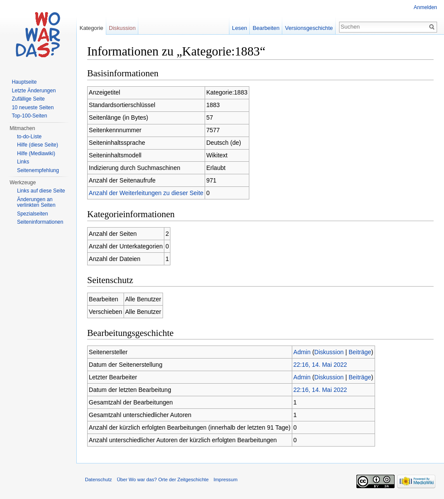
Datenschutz (98, 479)
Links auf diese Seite (41, 191)
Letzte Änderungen (34, 91)
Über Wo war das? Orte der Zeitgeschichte (163, 479)
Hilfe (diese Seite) (37, 145)
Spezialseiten (32, 214)
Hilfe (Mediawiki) (36, 153)
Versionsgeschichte (309, 28)
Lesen (239, 28)
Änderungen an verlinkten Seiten (36, 202)
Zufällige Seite (28, 99)
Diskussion (329, 352)
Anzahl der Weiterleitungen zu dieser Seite (146, 192)
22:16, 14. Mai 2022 (320, 364)
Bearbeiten (266, 28)
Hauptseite (24, 82)
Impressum (225, 479)
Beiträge (360, 352)
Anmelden (425, 7)
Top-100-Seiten (29, 116)
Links (23, 162)
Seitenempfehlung (38, 170)
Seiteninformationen (40, 222)
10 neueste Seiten (33, 107)
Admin (302, 352)
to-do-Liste (29, 137)
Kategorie (91, 28)
